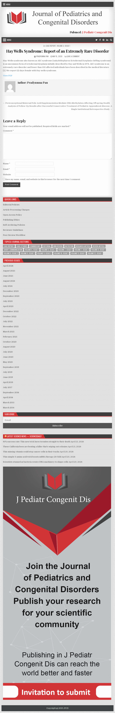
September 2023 (11, 296)
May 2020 (8, 362)
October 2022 (9, 316)
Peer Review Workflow (14, 235)
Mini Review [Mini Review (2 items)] (57, 246)
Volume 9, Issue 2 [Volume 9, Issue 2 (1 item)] (44, 253)
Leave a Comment (73, 56)
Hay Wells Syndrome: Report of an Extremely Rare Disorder (57, 51)
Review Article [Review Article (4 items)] (99, 246)
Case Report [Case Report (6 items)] (9, 246)
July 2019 (7, 372)
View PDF (7, 75)
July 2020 (8, 352)
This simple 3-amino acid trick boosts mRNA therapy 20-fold (32, 457)
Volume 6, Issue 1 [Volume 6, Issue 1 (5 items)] (32, 249)
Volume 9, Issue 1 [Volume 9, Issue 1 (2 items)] (27, 253)
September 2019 (11, 367)
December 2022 (11, 311)
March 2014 (8, 407)
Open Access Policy (12, 215)
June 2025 (8, 276)
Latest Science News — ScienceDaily (24, 436)
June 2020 (8, 357)
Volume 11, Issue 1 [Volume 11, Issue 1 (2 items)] (78, 253)
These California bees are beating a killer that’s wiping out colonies (35, 446)
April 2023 (8, 306)
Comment (8, 131)
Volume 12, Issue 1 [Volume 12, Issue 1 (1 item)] (95, 253)
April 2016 (8, 397)
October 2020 (9, 342)
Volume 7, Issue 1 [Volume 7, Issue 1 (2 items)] (65, 249)
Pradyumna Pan (42, 56)
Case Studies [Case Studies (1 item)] (22, 246)
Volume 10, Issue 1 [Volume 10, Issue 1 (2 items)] (61, 253)
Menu (8, 4)
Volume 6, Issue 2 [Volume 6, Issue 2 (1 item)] (48, 249)
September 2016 (11, 392)
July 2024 (7, 286)
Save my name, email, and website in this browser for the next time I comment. (42, 179)
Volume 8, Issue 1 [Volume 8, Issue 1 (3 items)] (98, 249)
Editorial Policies (11, 205)
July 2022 (8, 321)
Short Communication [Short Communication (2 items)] (13, 249)
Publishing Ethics (11, 220)
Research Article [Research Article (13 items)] (83, 246)
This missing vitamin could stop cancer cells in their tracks (31, 452)
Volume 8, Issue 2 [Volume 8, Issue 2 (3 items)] (11, 253)
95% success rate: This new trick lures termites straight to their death (36, 442)
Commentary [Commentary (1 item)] (35, 246)
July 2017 (7, 387)
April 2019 (8, 382)
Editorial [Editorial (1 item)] (47, 246)
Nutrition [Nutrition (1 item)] (69, 246)
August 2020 (9, 347)
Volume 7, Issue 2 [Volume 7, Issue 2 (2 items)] (82, 249)
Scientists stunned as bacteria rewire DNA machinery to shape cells (35, 462)
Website (7, 174)
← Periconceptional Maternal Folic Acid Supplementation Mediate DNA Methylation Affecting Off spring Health (56, 103)
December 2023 (11, 291)
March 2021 (8, 331)
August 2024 (9, 281)
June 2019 (8, 377)
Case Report (51, 46)
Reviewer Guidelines (13, 230)
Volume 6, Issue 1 (63, 46)
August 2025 (9, 271)
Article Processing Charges (16, 210)
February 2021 (10, 337)
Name (6, 163)
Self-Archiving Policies (14, 225)
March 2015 (8, 402)
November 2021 (11, 326)
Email (6, 169)
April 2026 (8, 266)
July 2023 (8, 301)
